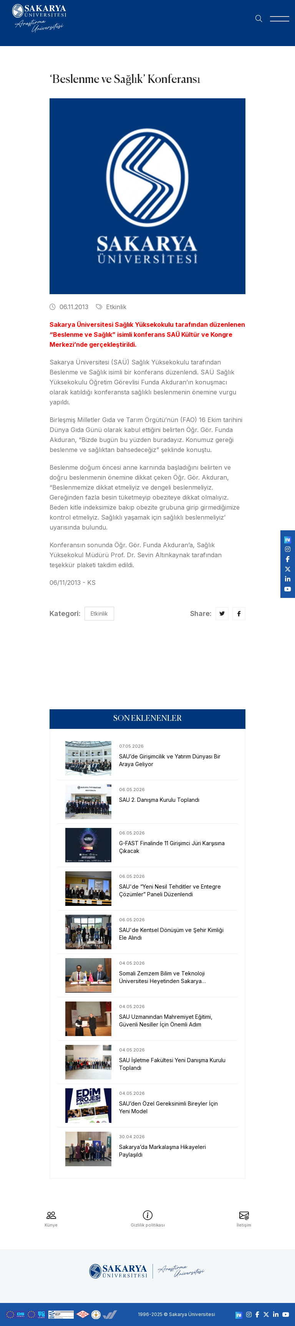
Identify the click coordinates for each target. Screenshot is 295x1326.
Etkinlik (111, 307)
